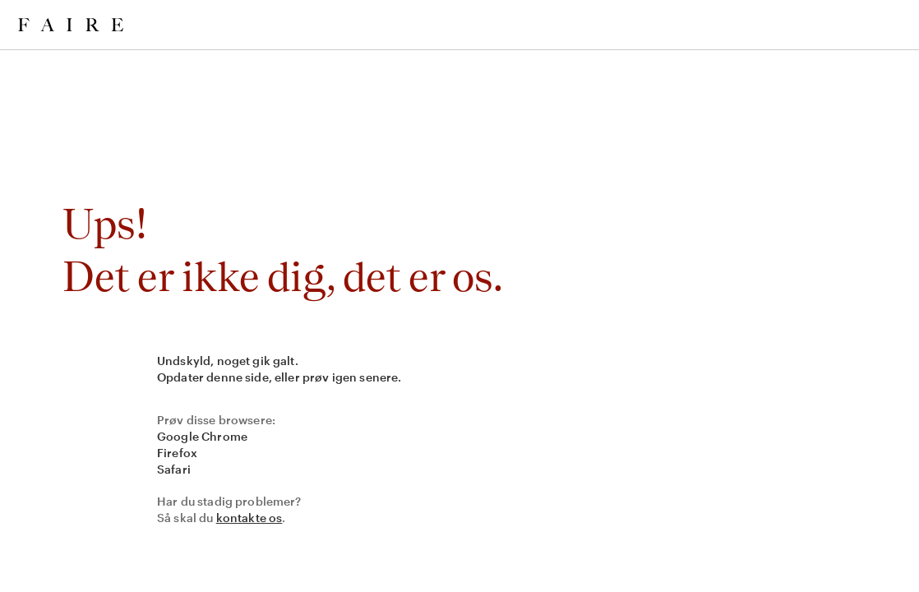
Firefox (177, 453)
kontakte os (249, 518)
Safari (174, 469)
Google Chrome (202, 436)
